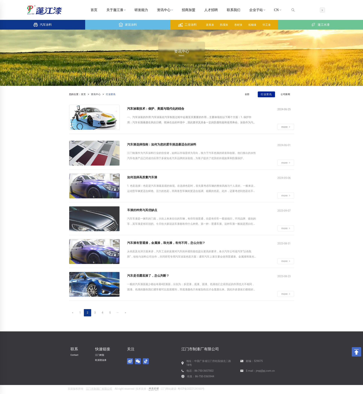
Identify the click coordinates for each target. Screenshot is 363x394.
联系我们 (233, 10)
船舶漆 (252, 24)
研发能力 (141, 10)
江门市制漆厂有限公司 (99, 388)
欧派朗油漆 (100, 360)
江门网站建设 (168, 388)
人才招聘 (211, 10)
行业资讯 (111, 94)
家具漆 (210, 24)
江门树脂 (99, 355)
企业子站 (257, 10)
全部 (247, 94)
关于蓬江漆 (116, 10)
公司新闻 (285, 94)
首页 (94, 10)
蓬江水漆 (320, 24)
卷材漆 (238, 24)
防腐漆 (224, 24)
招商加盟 (188, 10)
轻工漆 (267, 24)
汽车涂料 (42, 24)
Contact (74, 355)
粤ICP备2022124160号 (191, 388)
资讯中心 (165, 10)
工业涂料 (187, 24)
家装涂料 (128, 24)
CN (277, 10)
